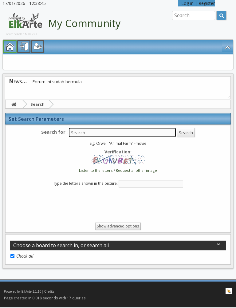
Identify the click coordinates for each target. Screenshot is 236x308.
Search (37, 104)
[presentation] (56, 206)
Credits (49, 291)
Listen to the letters (96, 170)
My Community (84, 23)
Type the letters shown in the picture (85, 183)
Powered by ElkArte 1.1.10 (22, 291)
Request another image (136, 170)
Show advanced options (118, 226)
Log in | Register (196, 3)
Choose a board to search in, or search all (61, 245)
